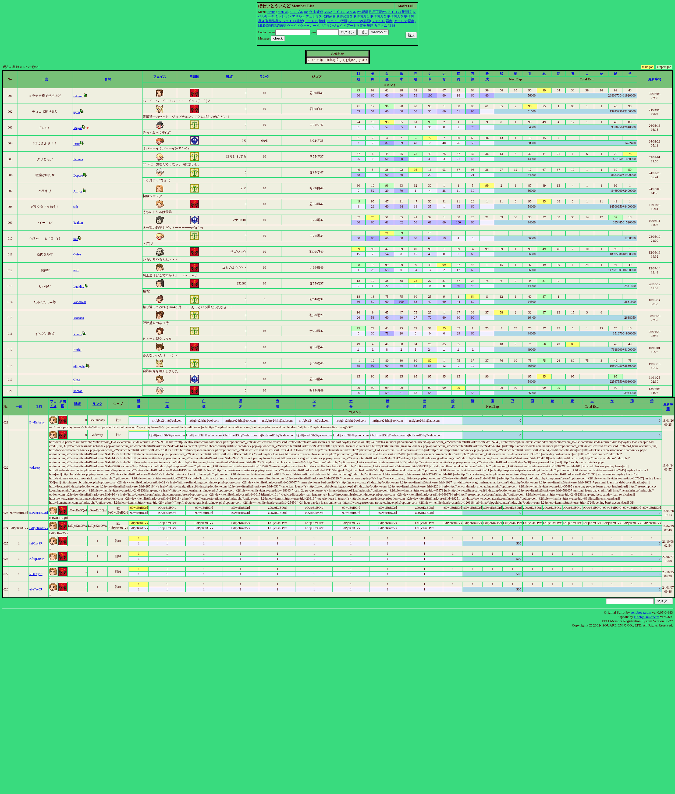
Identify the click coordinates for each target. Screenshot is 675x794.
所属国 (194, 77)
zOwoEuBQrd (38, 513)
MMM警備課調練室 (272, 25)
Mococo (78, 318)
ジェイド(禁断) (293, 21)
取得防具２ (378, 16)
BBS (392, 25)
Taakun (78, 223)
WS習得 (362, 12)
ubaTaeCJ (35, 589)
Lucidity (78, 287)
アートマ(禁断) (315, 21)
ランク (264, 77)
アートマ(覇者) (404, 21)
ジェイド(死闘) (338, 21)
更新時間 (654, 79)
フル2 (328, 12)
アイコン (339, 12)
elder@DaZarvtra (646, 617)
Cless (76, 380)
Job (306, 12)
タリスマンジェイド (331, 25)
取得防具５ (273, 21)
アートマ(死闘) (360, 21)
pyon (76, 112)
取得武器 (329, 16)
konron (78, 391)
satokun (78, 96)
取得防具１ (361, 16)
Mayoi (77, 128)
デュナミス (314, 16)
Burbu (77, 350)
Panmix (78, 159)
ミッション (283, 16)
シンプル (296, 12)
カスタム (380, 25)
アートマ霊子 (356, 25)
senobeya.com (641, 612)
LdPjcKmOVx (38, 528)
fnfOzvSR (35, 543)
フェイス (159, 77)
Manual (283, 12)
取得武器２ (344, 16)
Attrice (77, 191)
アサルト (298, 16)
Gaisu (77, 254)
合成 (312, 12)
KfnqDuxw (36, 559)
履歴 (370, 25)
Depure (78, 175)
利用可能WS (378, 12)
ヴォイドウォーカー (301, 25)
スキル (351, 12)
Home (271, 12)
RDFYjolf (35, 574)
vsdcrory (35, 467)
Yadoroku (79, 302)
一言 (45, 79)
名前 (107, 79)
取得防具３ (395, 16)
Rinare (77, 334)
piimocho (79, 366)
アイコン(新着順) (400, 12)
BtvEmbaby (37, 422)
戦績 (229, 77)
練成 (320, 12)
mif (75, 239)
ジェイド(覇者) (382, 21)
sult (75, 207)
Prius (76, 144)
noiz (76, 270)
